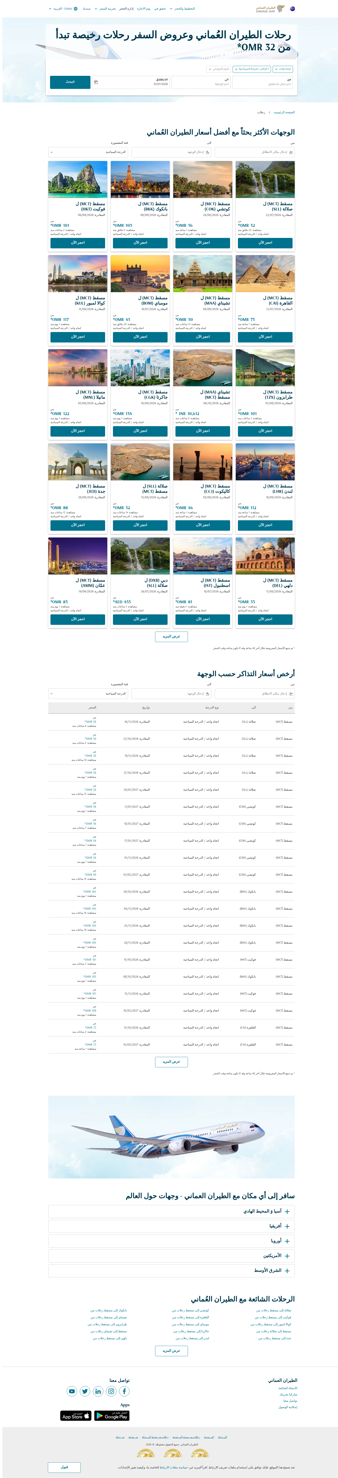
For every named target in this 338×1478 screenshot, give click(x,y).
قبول (62, 1467)
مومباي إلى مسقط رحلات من (188, 1324)
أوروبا (279, 1241)
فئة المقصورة (117, 143)
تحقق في (157, 8)
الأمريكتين (275, 1256)
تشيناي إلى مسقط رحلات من (106, 1317)
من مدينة (130, 1437)
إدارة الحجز (124, 8)
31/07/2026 (158, 84)
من (287, 79)
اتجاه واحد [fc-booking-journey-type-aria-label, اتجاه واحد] (283, 69)
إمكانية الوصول (285, 1407)
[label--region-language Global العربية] (60, 9)
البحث (67, 82)
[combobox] (260, 84)
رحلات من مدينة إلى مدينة (184, 1437)
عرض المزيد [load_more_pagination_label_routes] (169, 1351)
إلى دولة (220, 1437)
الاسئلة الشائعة (285, 1388)
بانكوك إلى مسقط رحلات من (106, 1310)
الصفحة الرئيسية (282, 112)
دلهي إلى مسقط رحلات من (107, 1338)
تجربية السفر (101, 9)
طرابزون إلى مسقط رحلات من (105, 1324)
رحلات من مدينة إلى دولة (153, 1437)
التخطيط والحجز (178, 9)
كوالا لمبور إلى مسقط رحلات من (268, 1324)
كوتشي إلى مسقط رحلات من (188, 1310)
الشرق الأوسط (270, 1270)
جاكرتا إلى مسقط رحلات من (189, 1331)
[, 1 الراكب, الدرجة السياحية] (252, 69)
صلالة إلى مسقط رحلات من (271, 1310)
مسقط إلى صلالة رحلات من (271, 1331)
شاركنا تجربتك (286, 1394)
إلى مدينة (206, 1437)
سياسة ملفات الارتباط (171, 1467)
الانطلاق (159, 79)
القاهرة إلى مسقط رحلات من (188, 1317)
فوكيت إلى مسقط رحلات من (270, 1317)
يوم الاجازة (141, 8)
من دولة (117, 1437)
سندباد (84, 8)
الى (224, 79)
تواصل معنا (288, 1401)
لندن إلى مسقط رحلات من (190, 1338)
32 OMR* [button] (254, 47)
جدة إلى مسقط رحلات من (272, 1338)
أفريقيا (278, 1226)
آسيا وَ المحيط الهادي (265, 1211)
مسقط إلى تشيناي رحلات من (106, 1331)
